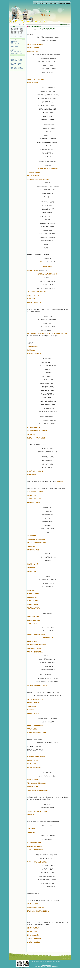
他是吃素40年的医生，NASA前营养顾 (17, 68)
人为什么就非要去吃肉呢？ (15, 43)
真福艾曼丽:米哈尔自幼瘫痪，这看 (16, 58)
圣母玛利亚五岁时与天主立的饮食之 (17, 59)
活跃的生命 (12, 42)
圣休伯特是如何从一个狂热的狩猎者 (17, 63)
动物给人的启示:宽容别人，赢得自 (16, 53)
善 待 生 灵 (12, 50)
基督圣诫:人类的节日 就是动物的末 (16, 60)
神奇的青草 (12, 45)
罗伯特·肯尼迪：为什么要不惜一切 (16, 64)
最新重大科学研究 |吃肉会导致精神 (16, 67)
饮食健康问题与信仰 (14, 41)
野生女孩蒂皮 (13, 47)
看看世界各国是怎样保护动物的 (16, 51)
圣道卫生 (12, 49)
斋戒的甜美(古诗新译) (14, 46)
